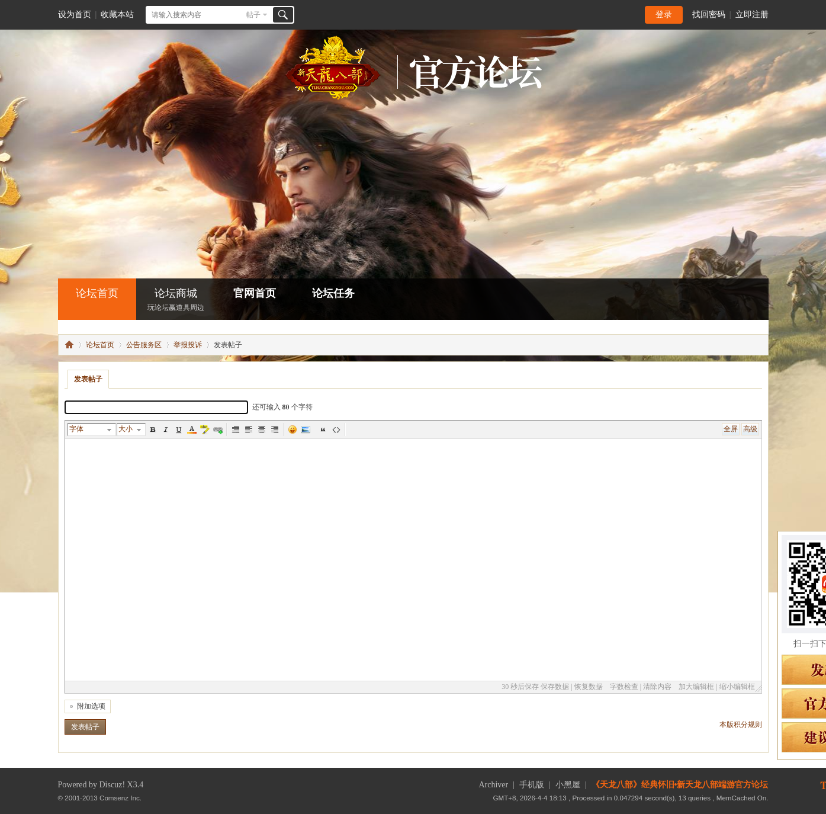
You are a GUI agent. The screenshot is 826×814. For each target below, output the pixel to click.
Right (274, 429)
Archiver (493, 784)
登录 (663, 14)
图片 (305, 429)
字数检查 (624, 686)
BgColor (204, 429)
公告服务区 (144, 345)
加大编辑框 (696, 686)
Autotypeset (235, 429)
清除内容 (657, 686)
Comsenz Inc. (120, 798)
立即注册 (752, 14)
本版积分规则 (740, 724)
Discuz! (112, 784)
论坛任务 (333, 293)
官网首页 (254, 293)
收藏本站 (117, 14)
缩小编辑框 (737, 686)
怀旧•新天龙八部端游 (69, 345)
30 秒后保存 (520, 686)
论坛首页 (97, 293)
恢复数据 (588, 686)
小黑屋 (567, 784)
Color (191, 429)
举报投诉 (187, 345)
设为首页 (74, 14)
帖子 (253, 15)
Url (217, 429)
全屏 (731, 429)
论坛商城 (176, 300)
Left (248, 429)
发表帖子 (88, 379)
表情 (292, 429)
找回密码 (708, 14)
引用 (323, 429)
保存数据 (555, 686)
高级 (750, 429)
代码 (336, 429)
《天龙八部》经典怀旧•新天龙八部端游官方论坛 (680, 784)
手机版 (531, 784)
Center (261, 429)
